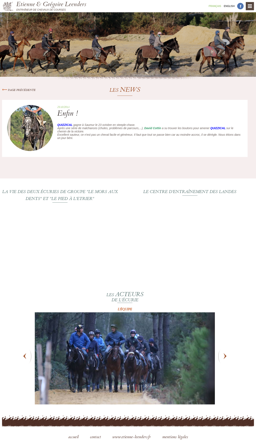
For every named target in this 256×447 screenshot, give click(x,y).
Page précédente (19, 90)
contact (96, 437)
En (229, 6)
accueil (74, 437)
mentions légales (175, 437)
